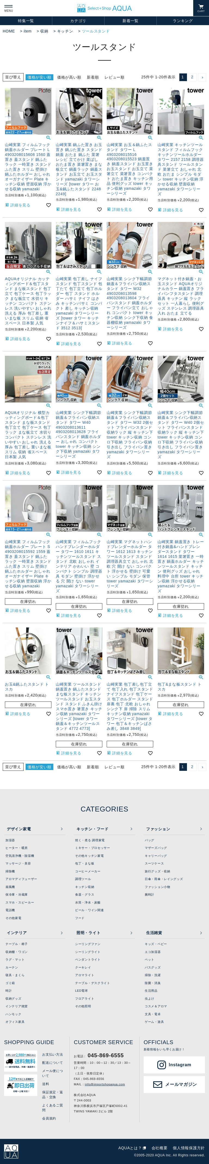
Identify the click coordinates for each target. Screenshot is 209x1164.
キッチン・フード (92, 829)
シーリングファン (88, 944)
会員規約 (49, 1118)
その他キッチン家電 (89, 855)
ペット (149, 959)
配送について (52, 1063)
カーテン (11, 967)
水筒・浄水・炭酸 (88, 902)
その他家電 (13, 918)
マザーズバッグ (156, 847)
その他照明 (83, 1006)
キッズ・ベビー (156, 944)
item (28, 31)
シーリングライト (88, 951)
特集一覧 (26, 21)
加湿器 (10, 840)
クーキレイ (83, 967)
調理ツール (83, 879)
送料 (45, 1084)
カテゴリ (78, 21)
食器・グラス (84, 894)
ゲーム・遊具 (154, 1021)
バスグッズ (153, 967)
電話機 (10, 910)
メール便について (52, 1073)
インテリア (17, 933)
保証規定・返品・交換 (52, 1094)
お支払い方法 (52, 1054)
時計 (8, 990)
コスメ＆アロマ (156, 1006)
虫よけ (149, 998)
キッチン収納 (84, 886)
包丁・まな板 (84, 863)
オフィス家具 (14, 1021)
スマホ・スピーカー (19, 902)
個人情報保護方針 (189, 1148)
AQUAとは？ (130, 1148)
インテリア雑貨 (16, 1006)
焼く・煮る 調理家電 (90, 840)
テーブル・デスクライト (92, 983)
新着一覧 (130, 21)
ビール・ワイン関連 (89, 910)
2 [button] (192, 77)
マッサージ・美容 (18, 863)
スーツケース (154, 863)
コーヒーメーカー (88, 871)
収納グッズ (13, 998)
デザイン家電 (19, 829)
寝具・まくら (14, 975)
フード (80, 918)
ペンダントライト (88, 959)
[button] (202, 77)
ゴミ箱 (10, 983)
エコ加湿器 (153, 951)
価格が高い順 (69, 77)
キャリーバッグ (156, 855)
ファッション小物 (157, 886)
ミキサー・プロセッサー (92, 847)
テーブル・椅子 (16, 944)
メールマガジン (181, 1084)
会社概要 (160, 1148)
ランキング (183, 21)
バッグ (149, 840)
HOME (9, 31)
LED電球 (81, 990)
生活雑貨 (154, 933)
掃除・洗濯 (153, 975)
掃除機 (10, 871)
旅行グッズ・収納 (157, 871)
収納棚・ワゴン (16, 951)
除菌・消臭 (153, 983)
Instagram (180, 1064)
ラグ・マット (14, 959)
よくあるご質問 (52, 1107)
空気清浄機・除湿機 (19, 855)
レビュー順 (114, 77)
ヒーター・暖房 (16, 847)
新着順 (93, 77)
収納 (44, 31)
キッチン (65, 31)
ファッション (158, 829)
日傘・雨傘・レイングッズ (164, 879)
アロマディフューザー (21, 879)
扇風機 (10, 886)
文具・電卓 (153, 1014)
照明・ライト (88, 933)
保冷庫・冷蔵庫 (16, 894)
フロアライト (84, 998)
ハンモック (13, 1014)
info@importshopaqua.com (105, 1084)
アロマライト (84, 975)
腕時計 (149, 894)
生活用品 (151, 990)
